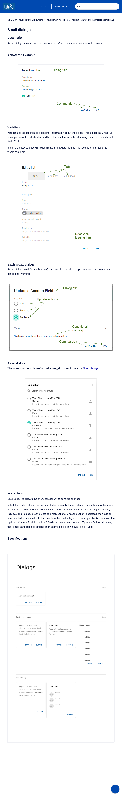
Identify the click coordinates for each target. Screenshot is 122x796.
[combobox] (97, 6)
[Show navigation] (115, 789)
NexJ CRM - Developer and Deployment (25, 20)
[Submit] (78, 6)
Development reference (57, 20)
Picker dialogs (90, 368)
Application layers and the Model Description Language (96, 20)
